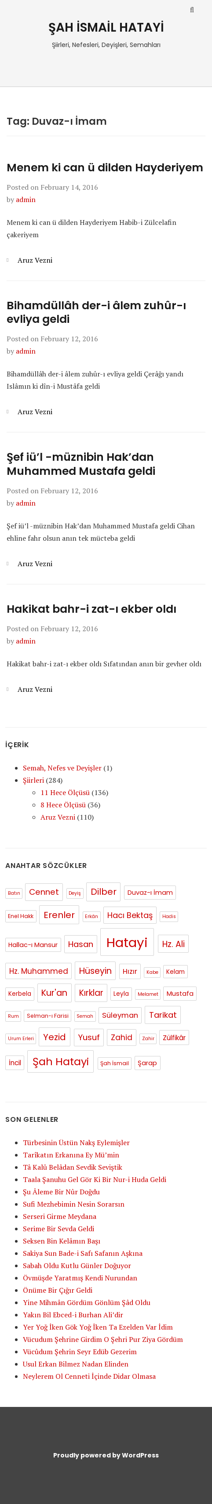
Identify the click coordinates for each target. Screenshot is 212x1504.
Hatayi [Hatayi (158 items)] (127, 942)
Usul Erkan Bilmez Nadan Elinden (75, 1364)
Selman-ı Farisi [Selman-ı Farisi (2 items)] (48, 1016)
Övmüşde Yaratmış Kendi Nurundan (80, 1278)
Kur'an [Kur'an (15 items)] (54, 993)
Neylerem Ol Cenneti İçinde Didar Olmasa (89, 1376)
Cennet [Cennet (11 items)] (44, 891)
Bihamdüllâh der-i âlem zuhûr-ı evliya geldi (96, 312)
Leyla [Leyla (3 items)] (121, 994)
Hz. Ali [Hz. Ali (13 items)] (173, 944)
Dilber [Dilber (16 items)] (104, 892)
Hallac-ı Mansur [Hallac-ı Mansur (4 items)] (33, 944)
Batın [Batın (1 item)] (14, 893)
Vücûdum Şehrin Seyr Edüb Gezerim (80, 1351)
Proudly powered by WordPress (106, 1455)
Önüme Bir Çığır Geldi (57, 1290)
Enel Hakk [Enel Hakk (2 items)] (20, 916)
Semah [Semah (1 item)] (85, 1016)
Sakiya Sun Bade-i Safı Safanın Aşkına (83, 1253)
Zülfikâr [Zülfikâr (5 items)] (174, 1037)
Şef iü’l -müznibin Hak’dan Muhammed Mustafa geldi (81, 463)
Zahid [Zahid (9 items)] (121, 1037)
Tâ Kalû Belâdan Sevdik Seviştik (72, 1167)
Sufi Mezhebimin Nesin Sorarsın (73, 1204)
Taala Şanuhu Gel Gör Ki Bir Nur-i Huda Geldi (94, 1179)
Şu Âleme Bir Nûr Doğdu (61, 1192)
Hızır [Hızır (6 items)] (130, 971)
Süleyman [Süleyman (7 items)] (120, 1015)
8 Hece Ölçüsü (63, 805)
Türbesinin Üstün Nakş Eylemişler (76, 1142)
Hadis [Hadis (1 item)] (169, 916)
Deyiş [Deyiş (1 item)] (75, 893)
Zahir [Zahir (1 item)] (148, 1038)
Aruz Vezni (35, 260)
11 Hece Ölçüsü (65, 792)
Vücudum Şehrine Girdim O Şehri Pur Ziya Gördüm (103, 1339)
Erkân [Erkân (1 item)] (91, 916)
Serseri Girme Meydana (59, 1216)
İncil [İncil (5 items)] (15, 1062)
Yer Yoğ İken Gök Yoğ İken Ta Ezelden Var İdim (98, 1327)
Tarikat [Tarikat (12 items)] (163, 1015)
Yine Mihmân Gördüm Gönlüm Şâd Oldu (86, 1302)
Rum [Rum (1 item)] (13, 1016)
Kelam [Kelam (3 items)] (175, 972)
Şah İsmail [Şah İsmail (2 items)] (114, 1063)
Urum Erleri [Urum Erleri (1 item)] (21, 1038)
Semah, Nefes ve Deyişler (62, 768)
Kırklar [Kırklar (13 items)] (91, 993)
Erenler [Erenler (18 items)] (59, 915)
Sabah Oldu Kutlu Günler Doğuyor (77, 1265)
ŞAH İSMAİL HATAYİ (106, 27)
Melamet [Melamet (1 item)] (148, 994)
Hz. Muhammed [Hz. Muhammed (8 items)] (38, 971)
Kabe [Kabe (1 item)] (152, 972)
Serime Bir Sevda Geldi (58, 1228)
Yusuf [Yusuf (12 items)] (89, 1037)
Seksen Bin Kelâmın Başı (61, 1241)
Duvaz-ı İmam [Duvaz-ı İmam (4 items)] (150, 892)
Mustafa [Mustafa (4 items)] (180, 993)
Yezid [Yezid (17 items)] (54, 1037)
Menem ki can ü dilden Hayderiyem (105, 167)
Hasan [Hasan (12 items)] (80, 944)
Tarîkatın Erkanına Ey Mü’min (71, 1155)
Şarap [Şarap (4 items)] (147, 1063)
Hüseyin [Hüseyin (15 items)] (95, 971)
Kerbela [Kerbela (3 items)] (19, 994)
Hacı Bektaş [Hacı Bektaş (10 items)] (130, 915)
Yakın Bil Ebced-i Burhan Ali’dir (73, 1315)
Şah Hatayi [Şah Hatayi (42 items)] (61, 1061)
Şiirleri (33, 780)
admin (26, 199)
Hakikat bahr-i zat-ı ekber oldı (91, 609)
